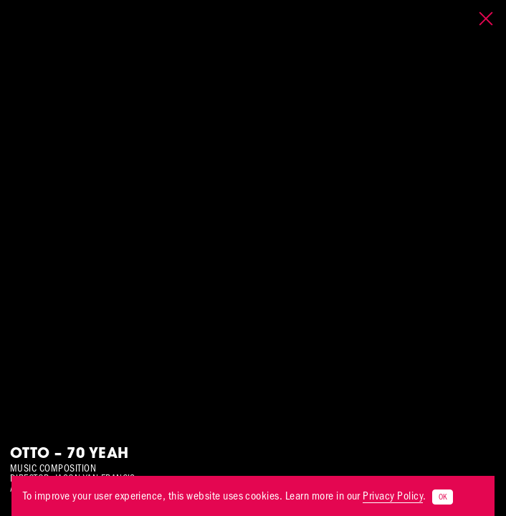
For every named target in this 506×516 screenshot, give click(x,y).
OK (443, 497)
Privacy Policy (393, 495)
